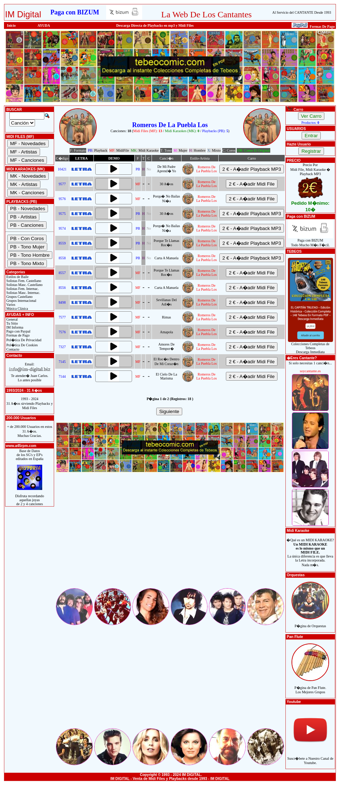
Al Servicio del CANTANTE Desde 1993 (301, 12)
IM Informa (14, 327)
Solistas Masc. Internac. (22, 293)
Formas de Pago (17, 335)
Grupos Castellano (18, 297)
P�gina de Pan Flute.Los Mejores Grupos (310, 686)
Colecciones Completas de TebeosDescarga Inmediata (310, 346)
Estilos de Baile (17, 277)
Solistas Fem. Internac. (22, 289)
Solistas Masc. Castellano (24, 285)
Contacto (12, 349)
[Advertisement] (170, 536)
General (11, 319)
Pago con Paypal (17, 331)
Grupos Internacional (20, 301)
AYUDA (44, 25)
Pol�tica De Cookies (21, 345)
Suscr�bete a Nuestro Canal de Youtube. (310, 757)
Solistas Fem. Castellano (23, 281)
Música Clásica (16, 309)
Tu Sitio (11, 323)
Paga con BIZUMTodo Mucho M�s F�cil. (310, 241)
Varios (10, 305)
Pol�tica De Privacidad (23, 340)
